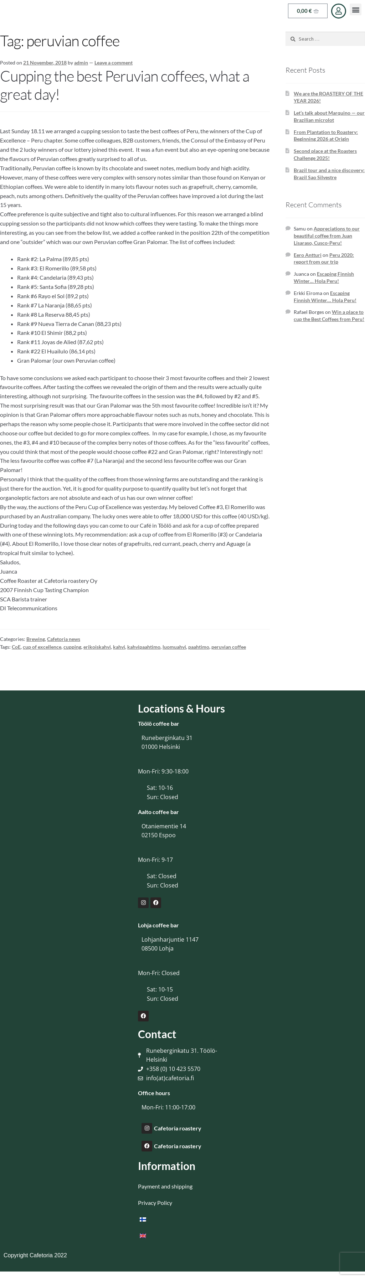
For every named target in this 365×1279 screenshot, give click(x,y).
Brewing (35, 639)
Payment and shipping (165, 1186)
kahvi (119, 647)
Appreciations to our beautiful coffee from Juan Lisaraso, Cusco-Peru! (327, 236)
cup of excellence (42, 647)
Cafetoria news (63, 639)
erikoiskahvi (97, 647)
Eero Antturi (308, 255)
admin (81, 62)
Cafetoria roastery (177, 1128)
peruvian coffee (228, 647)
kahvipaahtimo (143, 647)
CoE (16, 647)
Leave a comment (113, 62)
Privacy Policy (155, 1202)
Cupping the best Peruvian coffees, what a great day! (124, 85)
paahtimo (198, 647)
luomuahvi (174, 647)
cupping (72, 647)
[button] (355, 9)
